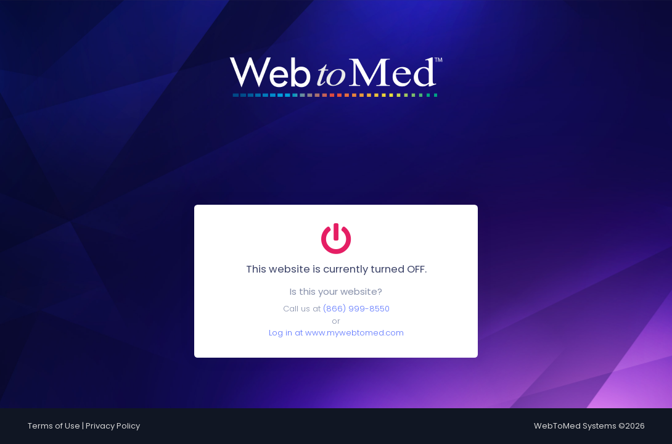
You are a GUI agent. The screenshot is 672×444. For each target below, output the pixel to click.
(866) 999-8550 (356, 308)
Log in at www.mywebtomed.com (336, 333)
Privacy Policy (113, 426)
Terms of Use (54, 426)
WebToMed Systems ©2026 (589, 426)
